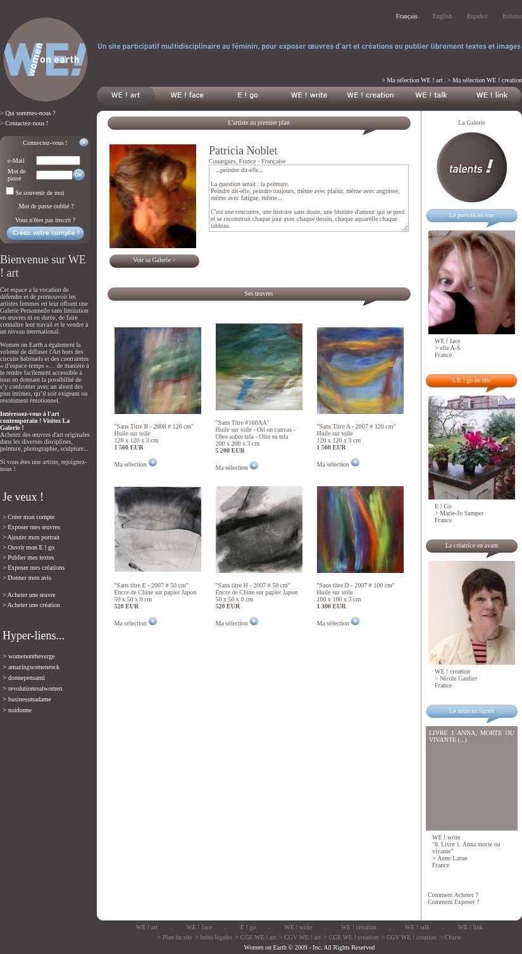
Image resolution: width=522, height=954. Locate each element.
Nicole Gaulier (458, 678)
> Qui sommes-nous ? (28, 113)
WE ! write (298, 927)
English (442, 16)
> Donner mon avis (27, 577)
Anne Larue (452, 858)
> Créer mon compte (29, 516)
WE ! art (147, 927)
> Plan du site (175, 937)
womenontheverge (31, 656)
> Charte (450, 937)
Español (477, 16)
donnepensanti (26, 677)
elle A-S (450, 347)
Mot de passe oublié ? (45, 206)
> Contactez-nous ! (24, 123)
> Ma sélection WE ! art (412, 80)
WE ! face (199, 927)
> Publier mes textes (28, 557)
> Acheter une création (31, 604)
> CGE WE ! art (256, 937)
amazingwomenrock (33, 666)
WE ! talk (417, 927)
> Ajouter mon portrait (31, 537)
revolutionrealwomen (35, 688)
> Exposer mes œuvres (31, 527)
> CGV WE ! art (300, 937)
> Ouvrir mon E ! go (28, 547)
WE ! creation (358, 927)
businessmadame (29, 699)
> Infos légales (213, 937)
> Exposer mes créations (34, 567)
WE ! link (470, 927)
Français (407, 16)
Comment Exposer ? (454, 901)
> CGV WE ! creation (408, 937)
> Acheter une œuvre (29, 594)
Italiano (512, 16)
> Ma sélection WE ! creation (484, 80)
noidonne (20, 709)
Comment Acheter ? (453, 894)
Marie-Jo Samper (461, 513)
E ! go (248, 927)
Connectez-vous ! (45, 142)
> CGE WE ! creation (350, 937)
